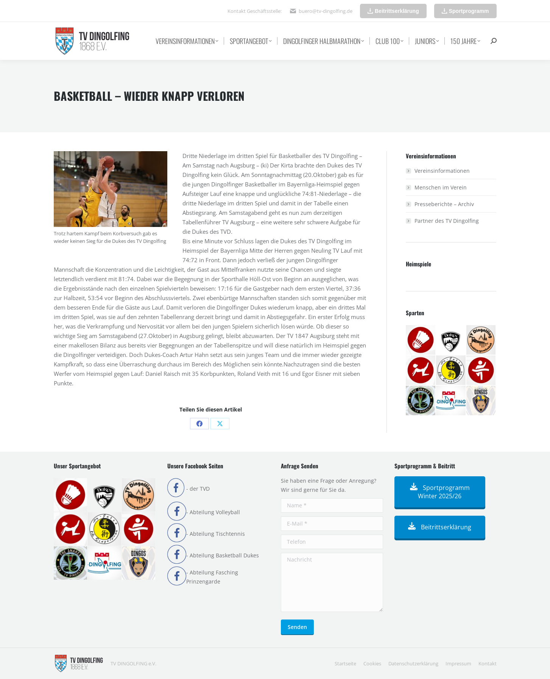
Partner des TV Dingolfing (446, 220)
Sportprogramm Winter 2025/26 (440, 491)
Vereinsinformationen (442, 170)
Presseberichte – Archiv (444, 204)
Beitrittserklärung (439, 527)
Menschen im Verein (440, 187)
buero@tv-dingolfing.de (325, 11)
